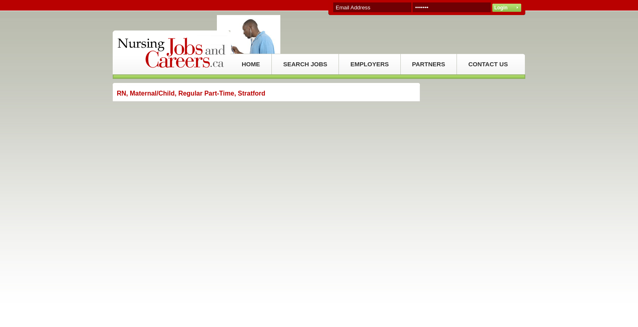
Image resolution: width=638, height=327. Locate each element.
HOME (251, 64)
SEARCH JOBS (305, 64)
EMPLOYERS (369, 64)
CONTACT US (488, 64)
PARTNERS (428, 64)
